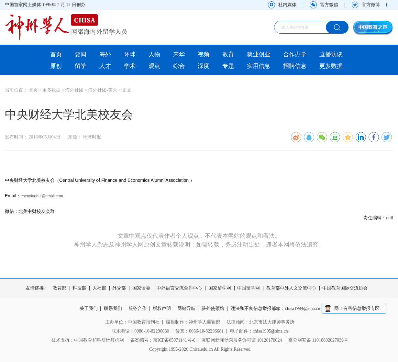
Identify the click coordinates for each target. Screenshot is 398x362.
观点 (154, 66)
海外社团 (74, 90)
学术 (130, 66)
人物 (154, 54)
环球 (130, 54)
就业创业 (258, 54)
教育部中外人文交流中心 (291, 288)
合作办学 (294, 54)
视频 (203, 54)
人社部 (99, 288)
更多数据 (331, 66)
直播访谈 (331, 54)
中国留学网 (248, 288)
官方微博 (371, 4)
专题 (228, 66)
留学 (80, 66)
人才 (105, 66)
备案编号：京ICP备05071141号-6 (162, 340)
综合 (179, 66)
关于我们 (89, 308)
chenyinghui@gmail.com (42, 196)
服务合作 (137, 308)
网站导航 (186, 308)
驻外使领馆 (213, 308)
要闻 (80, 54)
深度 (203, 66)
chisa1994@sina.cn (302, 308)
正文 (126, 90)
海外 (105, 54)
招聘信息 (294, 66)
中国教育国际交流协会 (345, 288)
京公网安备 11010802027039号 (318, 340)
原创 (56, 66)
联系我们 (113, 308)
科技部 (79, 288)
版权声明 (162, 308)
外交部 (119, 288)
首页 (56, 54)
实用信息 (258, 66)
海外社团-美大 (102, 90)
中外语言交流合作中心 (179, 288)
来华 (179, 54)
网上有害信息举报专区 (357, 308)
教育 (228, 54)
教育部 (59, 288)
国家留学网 (219, 288)
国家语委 (141, 288)
